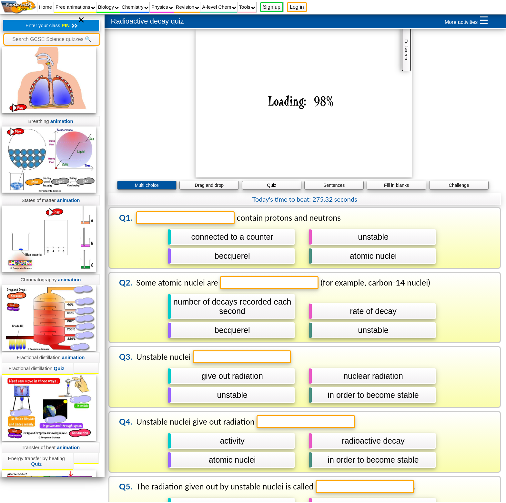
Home (45, 7)
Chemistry (135, 7)
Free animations (75, 7)
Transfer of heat (51, 447)
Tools (247, 7)
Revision (187, 7)
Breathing (50, 121)
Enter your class (51, 25)
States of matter (51, 200)
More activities (467, 20)
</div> (304, 103)
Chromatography (51, 279)
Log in (297, 7)
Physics (162, 7)
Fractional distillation (51, 357)
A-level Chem (219, 7)
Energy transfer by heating (36, 461)
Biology (108, 7)
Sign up (271, 7)
